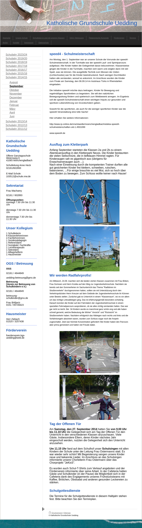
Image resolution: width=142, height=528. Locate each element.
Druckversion (55, 513)
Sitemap (67, 513)
